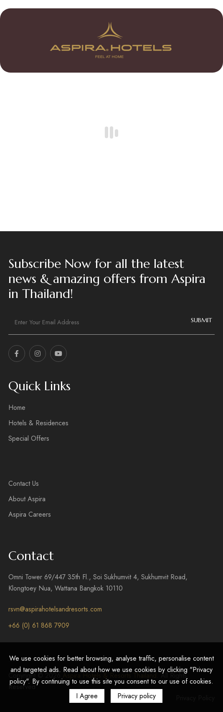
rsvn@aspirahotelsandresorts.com (55, 609)
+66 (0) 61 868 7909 (38, 625)
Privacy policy (136, 696)
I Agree (87, 696)
